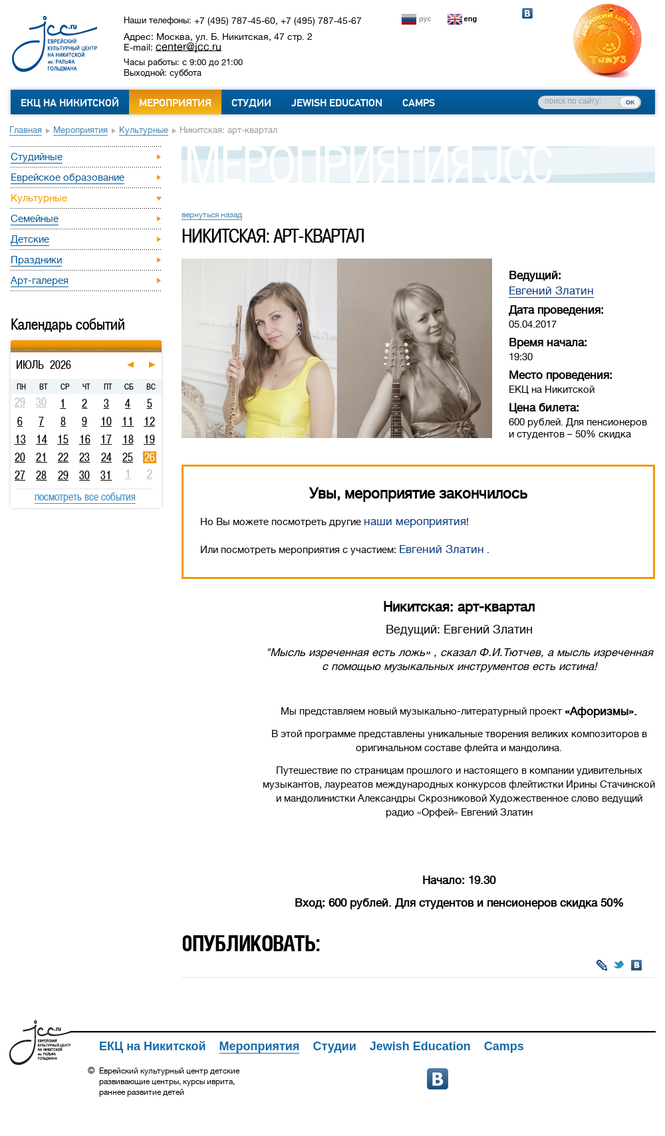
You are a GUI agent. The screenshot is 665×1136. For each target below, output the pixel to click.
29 (63, 475)
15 (62, 439)
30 (84, 475)
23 (84, 457)
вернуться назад (212, 214)
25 (127, 457)
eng (470, 19)
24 (106, 457)
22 (63, 457)
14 (41, 439)
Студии (251, 103)
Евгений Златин (551, 290)
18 (128, 439)
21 (41, 457)
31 (106, 475)
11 (128, 421)
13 (20, 439)
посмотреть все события (85, 496)
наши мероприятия (415, 521)
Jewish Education (336, 103)
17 (106, 439)
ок (630, 101)
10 (106, 421)
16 (84, 439)
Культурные (143, 130)
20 (20, 457)
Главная (25, 130)
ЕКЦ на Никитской (70, 103)
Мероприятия (175, 103)
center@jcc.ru (188, 46)
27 (20, 475)
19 (149, 439)
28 (41, 475)
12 (149, 421)
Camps (418, 103)
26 (149, 457)
